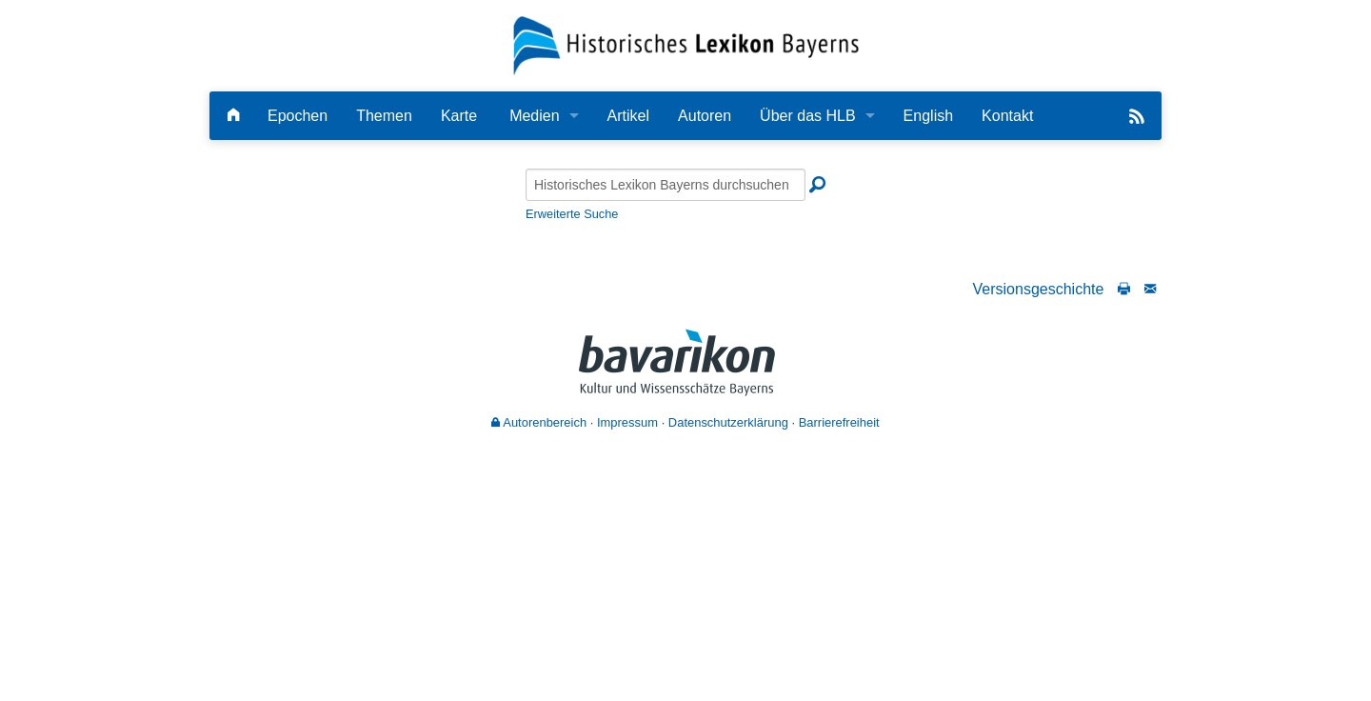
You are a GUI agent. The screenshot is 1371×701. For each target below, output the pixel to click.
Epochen (298, 116)
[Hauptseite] (233, 115)
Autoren (704, 116)
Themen (384, 116)
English (928, 116)
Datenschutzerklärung (728, 422)
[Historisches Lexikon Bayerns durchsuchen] (665, 185)
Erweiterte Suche (572, 214)
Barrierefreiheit (839, 422)
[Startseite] (686, 44)
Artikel (628, 116)
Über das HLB (808, 116)
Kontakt (1007, 116)
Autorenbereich (538, 422)
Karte (459, 116)
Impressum (627, 422)
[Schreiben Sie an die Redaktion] (1150, 289)
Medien (534, 116)
